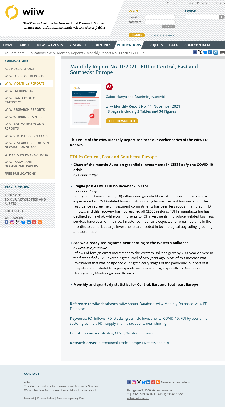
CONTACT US (15, 211)
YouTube (34, 222)
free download (122, 121)
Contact (172, 3)
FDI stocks (115, 318)
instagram (12, 222)
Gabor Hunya (116, 96)
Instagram (134, 382)
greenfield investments (143, 318)
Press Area (204, 3)
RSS (40, 222)
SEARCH (222, 17)
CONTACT (31, 373)
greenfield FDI (93, 323)
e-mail (133, 17)
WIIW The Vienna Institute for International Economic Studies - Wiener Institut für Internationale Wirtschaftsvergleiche (62, 18)
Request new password (162, 35)
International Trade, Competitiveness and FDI (133, 342)
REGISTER (137, 34)
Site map (187, 3)
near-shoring (156, 323)
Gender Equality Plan (71, 398)
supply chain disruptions (124, 323)
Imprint (220, 3)
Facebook (6, 222)
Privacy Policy (45, 398)
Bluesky (23, 222)
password (135, 22)
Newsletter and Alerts (175, 382)
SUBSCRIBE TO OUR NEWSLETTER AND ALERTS (25, 199)
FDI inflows (97, 318)
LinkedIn (29, 222)
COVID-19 (171, 318)
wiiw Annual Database (136, 303)
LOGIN (168, 26)
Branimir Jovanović (150, 96)
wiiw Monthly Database (174, 303)
